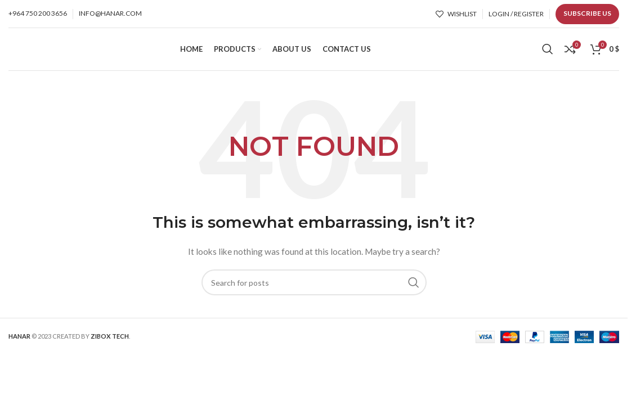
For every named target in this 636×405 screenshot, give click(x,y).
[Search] (547, 53)
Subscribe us (587, 13)
